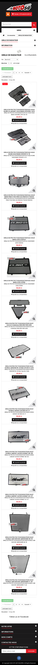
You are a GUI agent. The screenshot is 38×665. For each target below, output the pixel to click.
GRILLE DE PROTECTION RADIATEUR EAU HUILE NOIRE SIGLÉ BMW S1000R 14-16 (19, 153)
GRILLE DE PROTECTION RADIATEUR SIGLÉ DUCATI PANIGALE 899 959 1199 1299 (19, 324)
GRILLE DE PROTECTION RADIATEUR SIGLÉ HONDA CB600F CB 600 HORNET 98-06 (19, 452)
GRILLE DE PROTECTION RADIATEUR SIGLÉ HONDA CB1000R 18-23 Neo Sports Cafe (19, 367)
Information (6, 45)
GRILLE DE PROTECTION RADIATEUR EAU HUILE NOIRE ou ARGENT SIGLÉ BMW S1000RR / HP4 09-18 (19, 111)
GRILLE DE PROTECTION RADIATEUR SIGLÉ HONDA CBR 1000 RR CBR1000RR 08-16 (19, 538)
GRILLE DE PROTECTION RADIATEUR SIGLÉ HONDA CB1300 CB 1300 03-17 (19, 409)
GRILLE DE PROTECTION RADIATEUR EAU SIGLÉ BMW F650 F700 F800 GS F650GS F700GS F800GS (19, 196)
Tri (2, 59)
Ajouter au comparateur (20, 123)
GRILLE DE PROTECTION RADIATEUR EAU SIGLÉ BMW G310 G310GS (19, 238)
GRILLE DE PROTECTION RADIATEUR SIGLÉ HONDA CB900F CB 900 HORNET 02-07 (19, 495)
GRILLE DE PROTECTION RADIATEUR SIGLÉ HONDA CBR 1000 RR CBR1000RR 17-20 (19, 581)
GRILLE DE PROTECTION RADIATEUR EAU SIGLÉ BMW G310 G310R (19, 281)
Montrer (4, 63)
